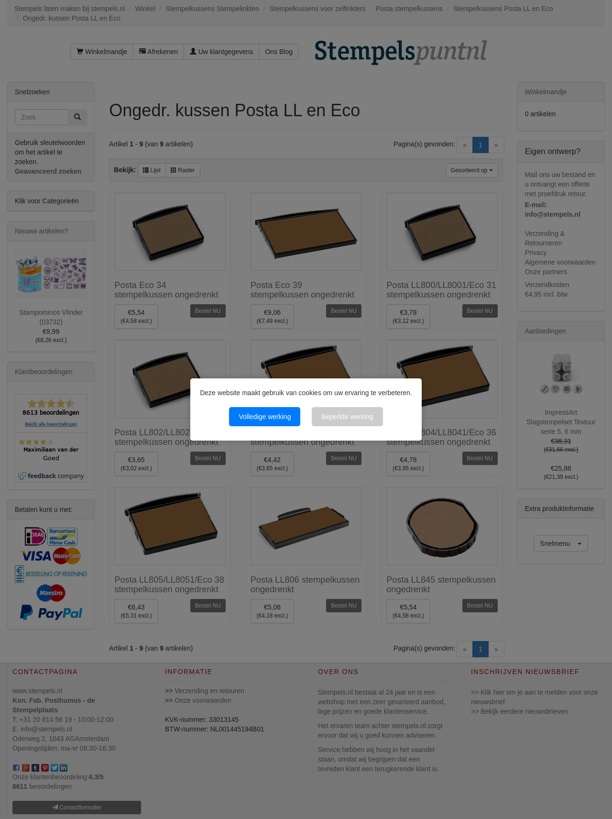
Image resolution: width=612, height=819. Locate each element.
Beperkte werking (347, 417)
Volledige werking (265, 417)
